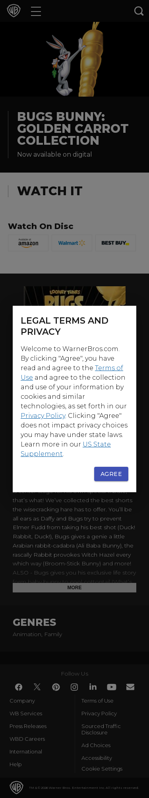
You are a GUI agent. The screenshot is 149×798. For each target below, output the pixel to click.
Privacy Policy (43, 415)
